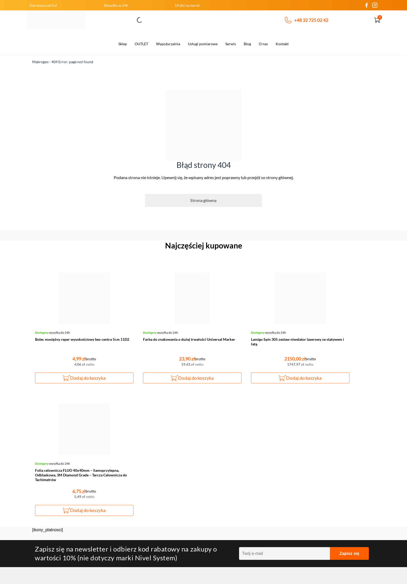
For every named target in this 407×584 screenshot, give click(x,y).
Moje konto (299, 469)
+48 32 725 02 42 (306, 20)
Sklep (122, 44)
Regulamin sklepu (219, 486)
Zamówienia (299, 477)
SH (366, 573)
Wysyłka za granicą (134, 527)
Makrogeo (40, 62)
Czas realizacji (130, 486)
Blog (247, 44)
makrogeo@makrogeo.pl (61, 469)
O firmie (125, 469)
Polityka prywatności (222, 494)
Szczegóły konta (303, 486)
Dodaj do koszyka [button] (76, 378)
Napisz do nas (58, 497)
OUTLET (141, 44)
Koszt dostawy (130, 494)
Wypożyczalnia (168, 44)
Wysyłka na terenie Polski (140, 519)
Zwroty (210, 477)
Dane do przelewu (133, 511)
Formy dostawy (131, 502)
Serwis (230, 44)
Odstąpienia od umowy (137, 477)
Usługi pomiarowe (203, 44)
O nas (263, 44)
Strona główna (203, 200)
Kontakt (282, 44)
